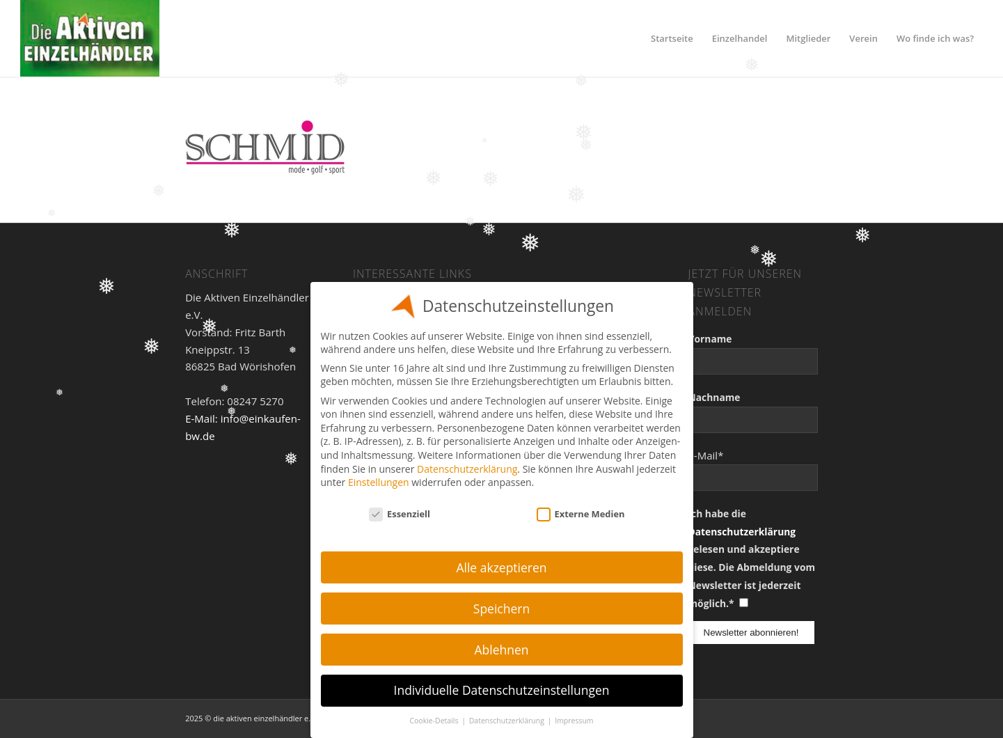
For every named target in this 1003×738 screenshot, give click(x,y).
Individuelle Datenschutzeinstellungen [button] (502, 690)
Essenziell (399, 514)
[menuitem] (672, 38)
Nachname (714, 397)
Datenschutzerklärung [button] (507, 720)
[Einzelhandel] (89, 38)
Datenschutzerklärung (742, 531)
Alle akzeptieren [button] (501, 567)
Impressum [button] (574, 720)
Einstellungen (378, 482)
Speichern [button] (501, 608)
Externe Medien (581, 514)
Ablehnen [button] (501, 649)
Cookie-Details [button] (434, 720)
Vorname (710, 338)
